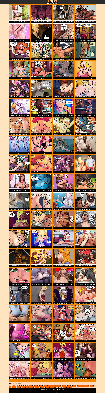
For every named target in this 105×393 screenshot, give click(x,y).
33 (88, 385)
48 (40, 387)
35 (93, 385)
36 (10, 387)
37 (12, 387)
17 (47, 385)
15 (42, 385)
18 (50, 385)
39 (17, 387)
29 (77, 385)
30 (80, 385)
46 (35, 387)
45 (33, 387)
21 (57, 385)
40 (20, 387)
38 (15, 387)
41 (22, 387)
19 (52, 385)
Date (70, 387)
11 (32, 385)
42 (25, 387)
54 (55, 387)
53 (52, 387)
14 (39, 385)
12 (34, 385)
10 (29, 385)
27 (72, 385)
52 (50, 387)
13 (37, 385)
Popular (66, 387)
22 (60, 385)
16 (44, 385)
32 (85, 385)
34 (90, 385)
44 (30, 387)
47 (38, 387)
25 (67, 385)
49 (43, 387)
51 (47, 387)
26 (70, 385)
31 (83, 385)
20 (55, 385)
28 (75, 385)
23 (62, 385)
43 (28, 387)
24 (65, 385)
